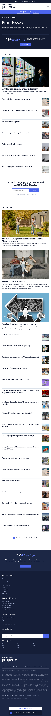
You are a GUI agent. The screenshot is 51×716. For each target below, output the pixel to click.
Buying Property (6, 601)
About (3, 666)
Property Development (8, 609)
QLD (3, 647)
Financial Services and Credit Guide (28, 690)
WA (18, 643)
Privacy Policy (25, 670)
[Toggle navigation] (47, 6)
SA (18, 645)
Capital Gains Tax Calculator (9, 617)
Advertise (34, 1)
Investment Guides (6, 605)
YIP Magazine (26, 1)
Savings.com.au (22, 695)
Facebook (27, 666)
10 (36, 537)
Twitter (34, 666)
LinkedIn (40, 666)
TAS (34, 645)
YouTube (47, 666)
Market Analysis (6, 585)
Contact (9, 666)
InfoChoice (29, 695)
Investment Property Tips (8, 603)
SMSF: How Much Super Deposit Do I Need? (13, 622)
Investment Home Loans (23, 12)
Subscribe (34, 190)
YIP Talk (4, 591)
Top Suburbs (5, 632)
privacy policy (32, 194)
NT (18, 647)
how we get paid (39, 679)
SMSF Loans (36, 12)
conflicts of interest (27, 679)
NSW (3, 643)
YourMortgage (36, 695)
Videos (3, 587)
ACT (34, 643)
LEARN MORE (25, 44)
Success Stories (6, 583)
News (3, 578)
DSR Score (4, 593)
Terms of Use (33, 670)
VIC (3, 645)
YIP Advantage (17, 1)
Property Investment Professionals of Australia (17, 698)
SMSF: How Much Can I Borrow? (10, 624)
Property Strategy (6, 607)
